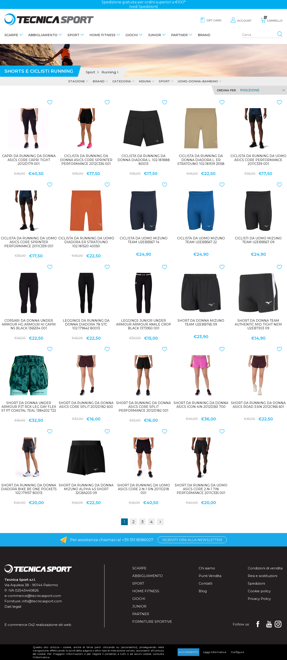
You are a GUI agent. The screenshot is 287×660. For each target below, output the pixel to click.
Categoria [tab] (121, 81)
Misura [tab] (145, 81)
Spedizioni (256, 583)
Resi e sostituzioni (262, 576)
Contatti (205, 583)
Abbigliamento (42, 35)
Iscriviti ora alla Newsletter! (192, 540)
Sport (73, 35)
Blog (203, 591)
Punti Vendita (210, 576)
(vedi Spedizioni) (143, 6)
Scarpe (11, 35)
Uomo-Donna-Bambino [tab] (198, 81)
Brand (204, 35)
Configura (237, 652)
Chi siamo (207, 568)
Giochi (132, 35)
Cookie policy (259, 591)
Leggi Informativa (214, 652)
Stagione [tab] (76, 81)
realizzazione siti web (53, 625)
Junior (154, 35)
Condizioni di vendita (265, 568)
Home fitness (102, 35)
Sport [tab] (164, 81)
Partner (179, 35)
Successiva (160, 521)
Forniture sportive (152, 621)
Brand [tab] (98, 81)
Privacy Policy (259, 599)
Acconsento (188, 652)
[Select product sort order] (262, 90)
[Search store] (262, 35)
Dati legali (12, 606)
